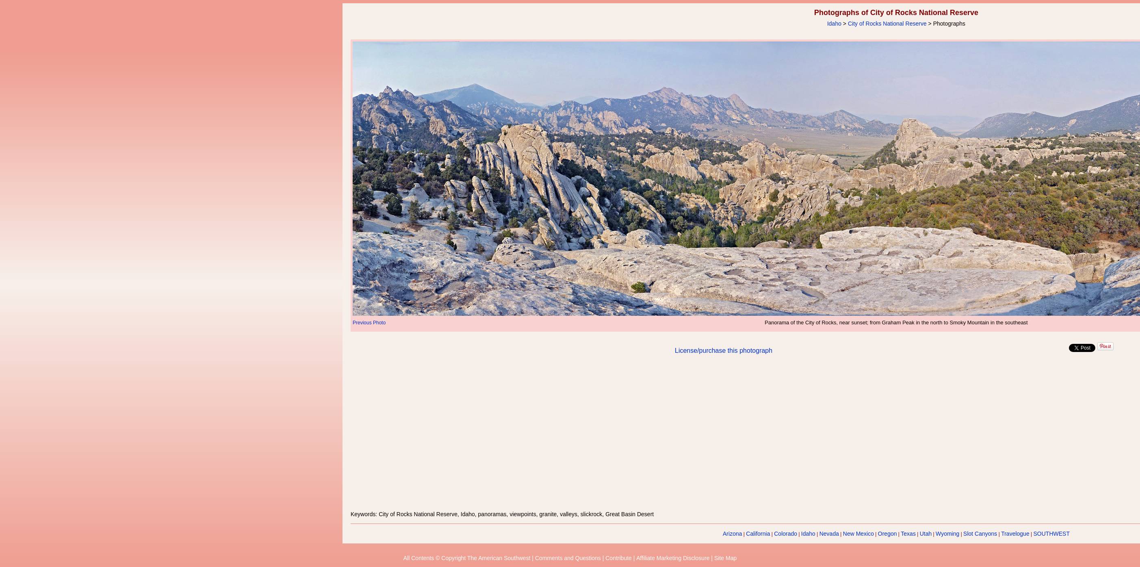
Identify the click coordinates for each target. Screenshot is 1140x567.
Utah (926, 533)
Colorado (785, 533)
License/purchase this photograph (723, 350)
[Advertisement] (896, 437)
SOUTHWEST (1052, 533)
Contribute (618, 558)
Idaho (834, 23)
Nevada (829, 533)
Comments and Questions (568, 558)
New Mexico (858, 533)
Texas (908, 533)
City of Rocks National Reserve (887, 23)
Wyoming (947, 533)
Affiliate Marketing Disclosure (672, 558)
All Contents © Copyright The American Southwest (467, 558)
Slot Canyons (980, 533)
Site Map (725, 558)
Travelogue (1015, 533)
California (758, 533)
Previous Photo (369, 323)
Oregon (887, 533)
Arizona (732, 533)
